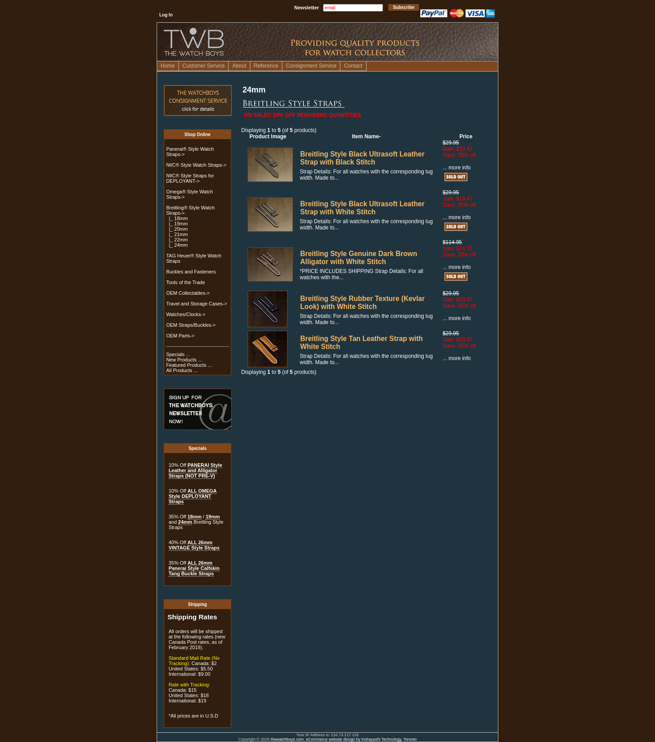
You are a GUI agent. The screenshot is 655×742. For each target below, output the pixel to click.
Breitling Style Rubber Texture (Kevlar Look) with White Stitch (362, 302)
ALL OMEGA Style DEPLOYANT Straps (193, 496)
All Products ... (181, 370)
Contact (353, 66)
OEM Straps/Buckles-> (191, 325)
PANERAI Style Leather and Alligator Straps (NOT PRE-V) (195, 470)
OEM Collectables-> (187, 293)
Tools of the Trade (185, 282)
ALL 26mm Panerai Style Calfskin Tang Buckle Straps (194, 568)
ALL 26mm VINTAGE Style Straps (194, 545)
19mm (212, 516)
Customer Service (203, 66)
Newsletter (306, 7)
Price (465, 136)
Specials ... (178, 354)
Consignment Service (311, 66)
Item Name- (366, 136)
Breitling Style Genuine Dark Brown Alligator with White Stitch (358, 257)
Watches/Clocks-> (185, 314)
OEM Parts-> (180, 335)
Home (168, 66)
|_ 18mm (177, 218)
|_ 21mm (177, 234)
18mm (195, 516)
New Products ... (184, 359)
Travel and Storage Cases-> (196, 303)
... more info (456, 167)
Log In (166, 14)
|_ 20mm (177, 229)
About (239, 66)
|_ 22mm (177, 239)
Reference (266, 66)
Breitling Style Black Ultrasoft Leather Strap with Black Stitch (362, 158)
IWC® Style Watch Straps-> (196, 165)
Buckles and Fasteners (191, 271)
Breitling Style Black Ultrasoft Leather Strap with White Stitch (362, 208)
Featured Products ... (189, 365)
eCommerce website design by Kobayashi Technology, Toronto (361, 739)
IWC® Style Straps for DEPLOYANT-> (190, 178)
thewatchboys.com (287, 739)
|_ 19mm (177, 223)
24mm (185, 522)
